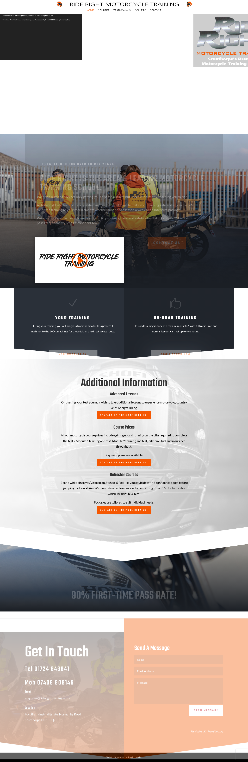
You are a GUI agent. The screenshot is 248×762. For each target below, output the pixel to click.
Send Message (206, 714)
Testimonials (122, 10)
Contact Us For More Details (123, 415)
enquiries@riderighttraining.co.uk (47, 702)
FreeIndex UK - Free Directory (207, 736)
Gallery (140, 10)
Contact (155, 10)
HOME (90, 10)
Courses (103, 10)
